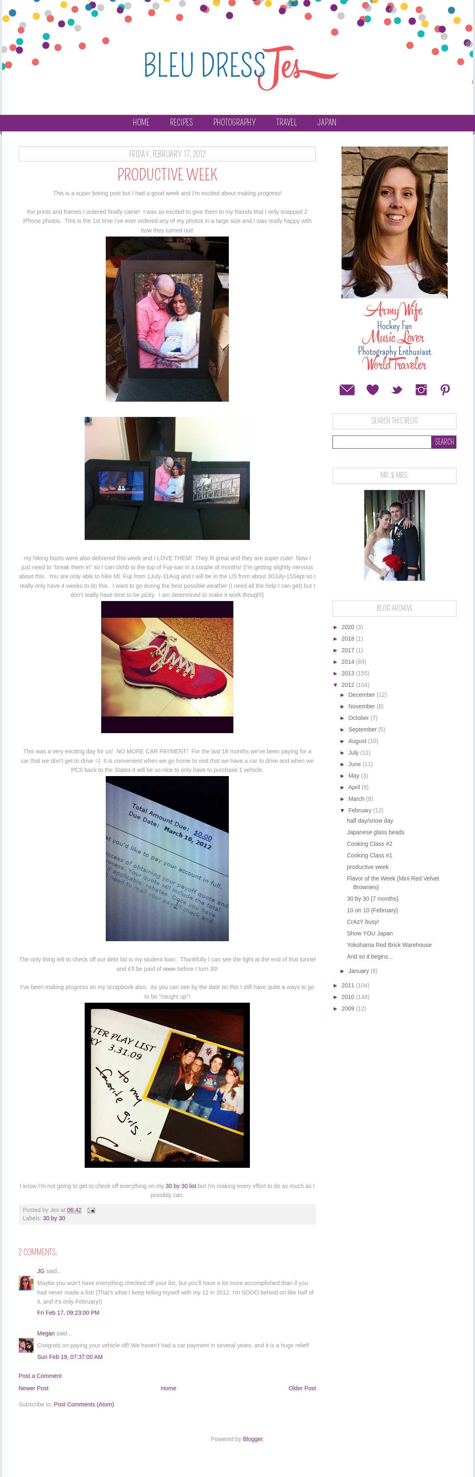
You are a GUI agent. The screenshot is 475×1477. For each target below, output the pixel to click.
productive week (368, 867)
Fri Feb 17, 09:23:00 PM (68, 1312)
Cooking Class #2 (369, 843)
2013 (349, 673)
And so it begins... (370, 956)
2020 (349, 627)
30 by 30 (54, 1218)
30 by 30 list (181, 1186)
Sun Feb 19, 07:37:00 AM (70, 1357)
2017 (349, 650)
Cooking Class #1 (369, 855)
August (358, 741)
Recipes (181, 123)
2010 (349, 997)
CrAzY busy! (363, 921)
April (354, 787)
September (363, 729)
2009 (349, 1008)
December (362, 694)
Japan (326, 123)
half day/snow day (370, 820)
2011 (349, 985)
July (354, 752)
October (359, 718)
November (362, 706)
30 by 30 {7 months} (373, 898)
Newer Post (33, 1388)
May (354, 775)
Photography (234, 123)
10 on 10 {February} (372, 910)
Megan (46, 1333)
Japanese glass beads (375, 832)
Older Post (302, 1388)
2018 (349, 638)
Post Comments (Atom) (84, 1404)
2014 (349, 661)
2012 (349, 685)
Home (141, 123)
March (357, 798)
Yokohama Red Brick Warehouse (389, 945)
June (355, 764)
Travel (286, 123)
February (360, 810)
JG (41, 1271)
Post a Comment (40, 1376)
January (359, 971)
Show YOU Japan (370, 933)
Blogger (252, 1439)
